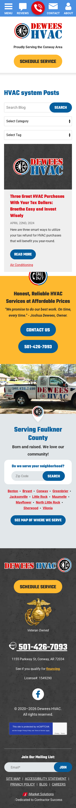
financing (53, 669)
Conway (42, 491)
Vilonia (48, 508)
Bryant (27, 491)
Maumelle (59, 497)
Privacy (57, 733)
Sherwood (31, 508)
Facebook (38, 694)
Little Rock (40, 497)
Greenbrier (60, 491)
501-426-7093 (38, 8)
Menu (8, 13)
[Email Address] (38, 767)
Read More (23, 255)
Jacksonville (19, 497)
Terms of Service (40, 730)
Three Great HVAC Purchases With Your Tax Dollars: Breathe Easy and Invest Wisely (37, 206)
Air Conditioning (21, 265)
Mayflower (23, 502)
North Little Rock (48, 502)
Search (61, 108)
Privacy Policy (26, 730)
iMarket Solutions (41, 794)
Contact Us (38, 330)
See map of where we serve (38, 520)
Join (63, 768)
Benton (13, 491)
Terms (63, 733)
